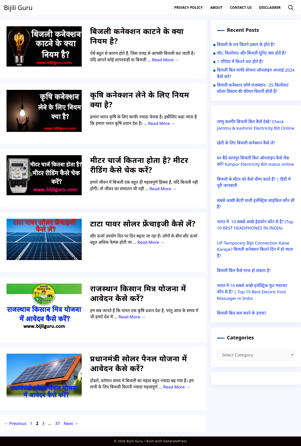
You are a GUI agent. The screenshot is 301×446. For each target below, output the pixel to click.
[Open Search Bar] (290, 7)
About (216, 7)
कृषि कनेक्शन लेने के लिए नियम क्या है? (139, 100)
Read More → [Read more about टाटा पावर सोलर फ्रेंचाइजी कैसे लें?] (150, 242)
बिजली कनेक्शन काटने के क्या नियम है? (137, 36)
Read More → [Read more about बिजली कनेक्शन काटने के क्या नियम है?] (165, 60)
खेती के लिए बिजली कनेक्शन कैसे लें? (246, 143)
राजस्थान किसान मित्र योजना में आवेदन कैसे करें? (138, 293)
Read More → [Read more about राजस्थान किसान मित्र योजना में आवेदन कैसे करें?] (132, 317)
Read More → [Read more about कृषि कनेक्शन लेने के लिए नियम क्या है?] (161, 123)
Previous (15, 423)
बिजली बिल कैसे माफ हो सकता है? (244, 270)
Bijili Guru (18, 7)
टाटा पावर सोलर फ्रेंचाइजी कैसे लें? (143, 223)
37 (58, 423)
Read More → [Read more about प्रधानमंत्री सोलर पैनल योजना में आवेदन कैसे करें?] (176, 387)
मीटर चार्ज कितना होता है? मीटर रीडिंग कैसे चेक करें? (139, 165)
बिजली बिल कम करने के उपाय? (241, 313)
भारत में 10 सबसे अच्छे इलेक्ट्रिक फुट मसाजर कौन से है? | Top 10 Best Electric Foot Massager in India (252, 292)
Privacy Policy (188, 7)
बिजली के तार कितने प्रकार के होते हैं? (246, 44)
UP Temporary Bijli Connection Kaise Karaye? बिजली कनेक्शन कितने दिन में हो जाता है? (255, 249)
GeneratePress (175, 441)
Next (71, 423)
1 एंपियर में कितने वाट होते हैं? (240, 61)
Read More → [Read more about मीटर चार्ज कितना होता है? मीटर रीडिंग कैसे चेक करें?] (162, 188)
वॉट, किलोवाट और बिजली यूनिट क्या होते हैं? (251, 53)
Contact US (241, 7)
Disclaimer (270, 7)
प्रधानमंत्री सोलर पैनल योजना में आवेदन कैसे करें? (138, 363)
